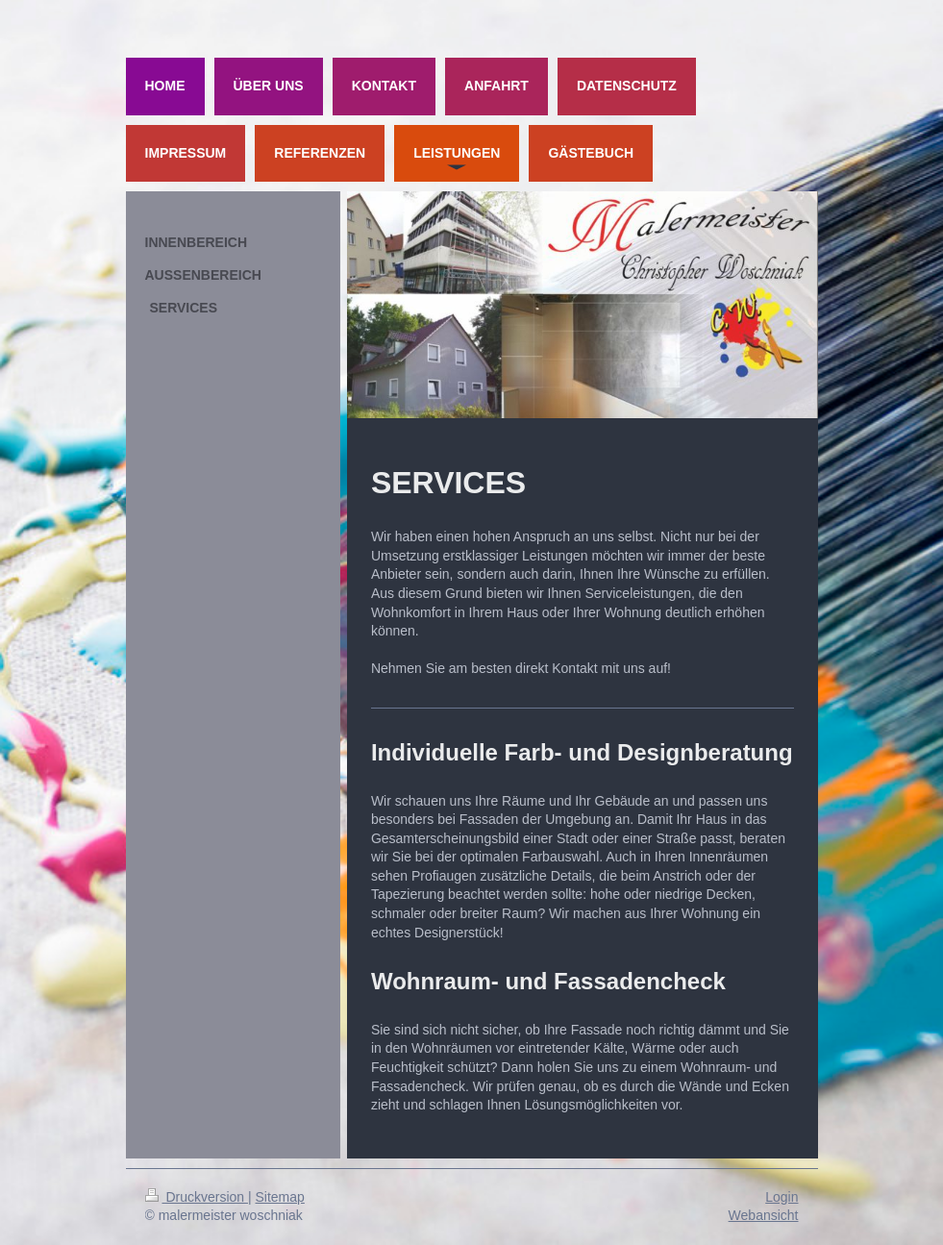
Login (781, 1197)
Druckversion (196, 1197)
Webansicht (764, 1215)
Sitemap (280, 1197)
